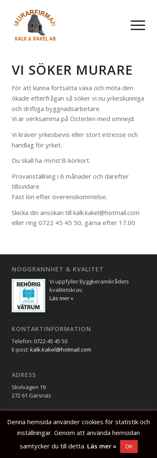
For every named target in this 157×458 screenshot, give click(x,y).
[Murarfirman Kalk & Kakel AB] (65, 25)
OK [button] (129, 446)
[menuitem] (133, 25)
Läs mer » (101, 446)
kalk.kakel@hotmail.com (60, 349)
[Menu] (133, 25)
